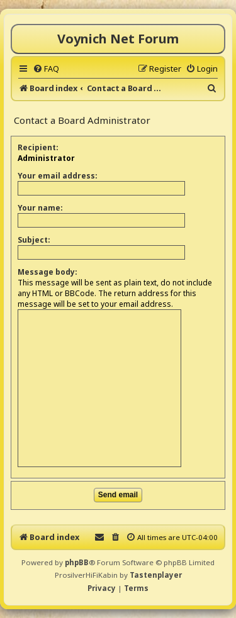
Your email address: (58, 175)
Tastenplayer (156, 575)
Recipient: (38, 147)
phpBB (77, 562)
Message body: (47, 272)
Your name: (40, 207)
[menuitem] (46, 68)
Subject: (34, 240)
